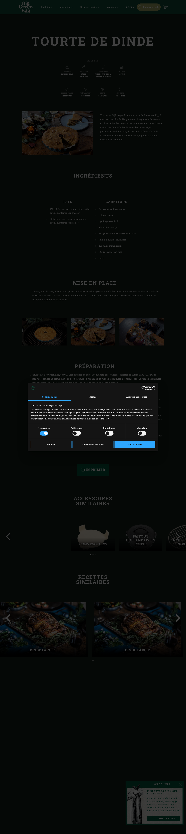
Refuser (51, 444)
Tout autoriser (135, 444)
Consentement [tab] (49, 396)
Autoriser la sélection (93, 444)
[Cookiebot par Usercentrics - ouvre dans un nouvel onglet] (142, 388)
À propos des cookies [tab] (136, 396)
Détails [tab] (93, 396)
